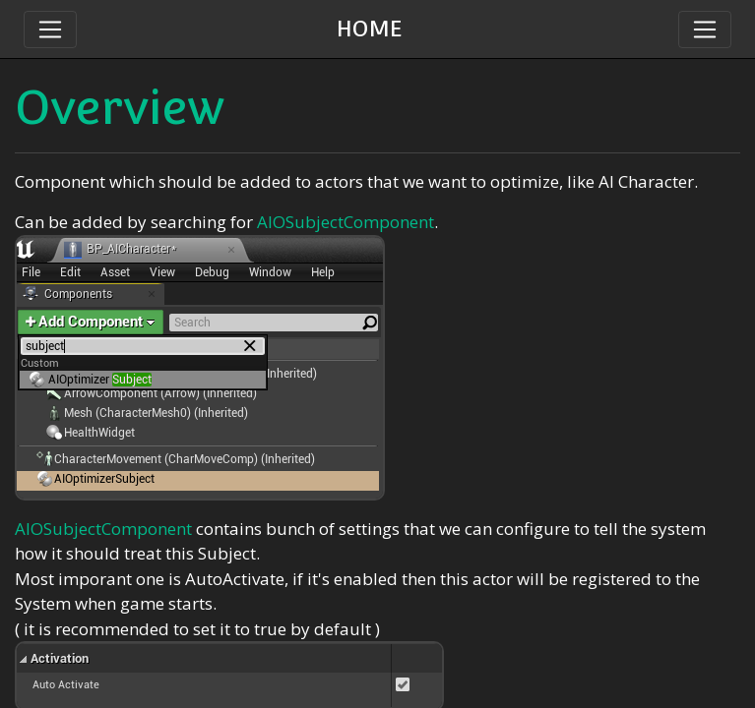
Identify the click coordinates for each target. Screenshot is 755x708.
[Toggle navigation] (704, 29)
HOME (370, 28)
